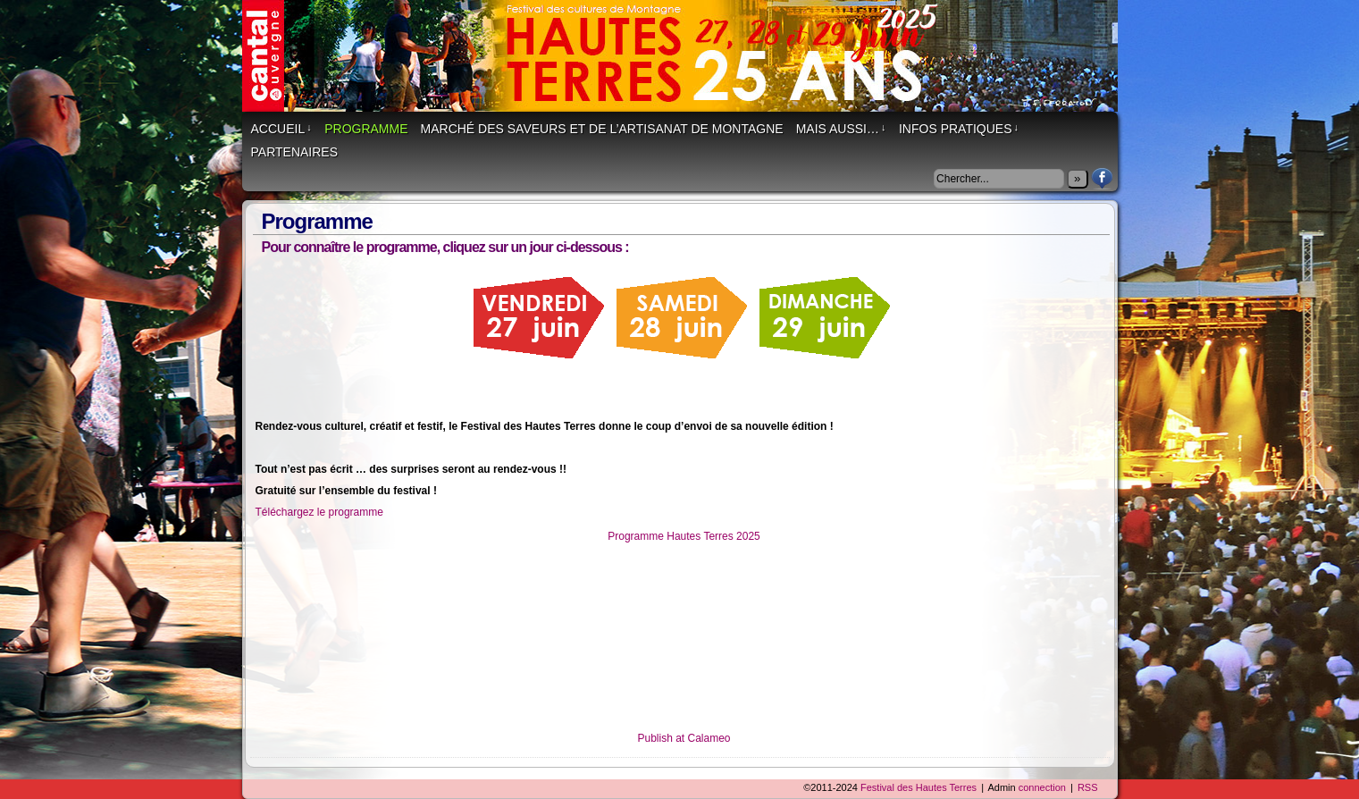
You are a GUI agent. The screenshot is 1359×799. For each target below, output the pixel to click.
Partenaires (295, 152)
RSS (1088, 787)
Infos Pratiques (959, 129)
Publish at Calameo (683, 738)
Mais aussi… (841, 129)
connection (1042, 787)
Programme (365, 129)
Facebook (1102, 178)
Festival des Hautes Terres (689, 65)
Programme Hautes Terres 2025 (684, 536)
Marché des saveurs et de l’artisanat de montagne (602, 129)
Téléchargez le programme (319, 512)
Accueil (281, 129)
